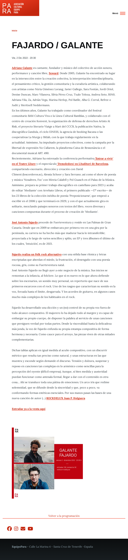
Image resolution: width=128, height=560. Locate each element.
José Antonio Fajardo (25, 222)
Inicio (14, 30)
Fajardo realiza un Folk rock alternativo (37, 254)
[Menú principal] (118, 13)
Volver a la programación (64, 516)
